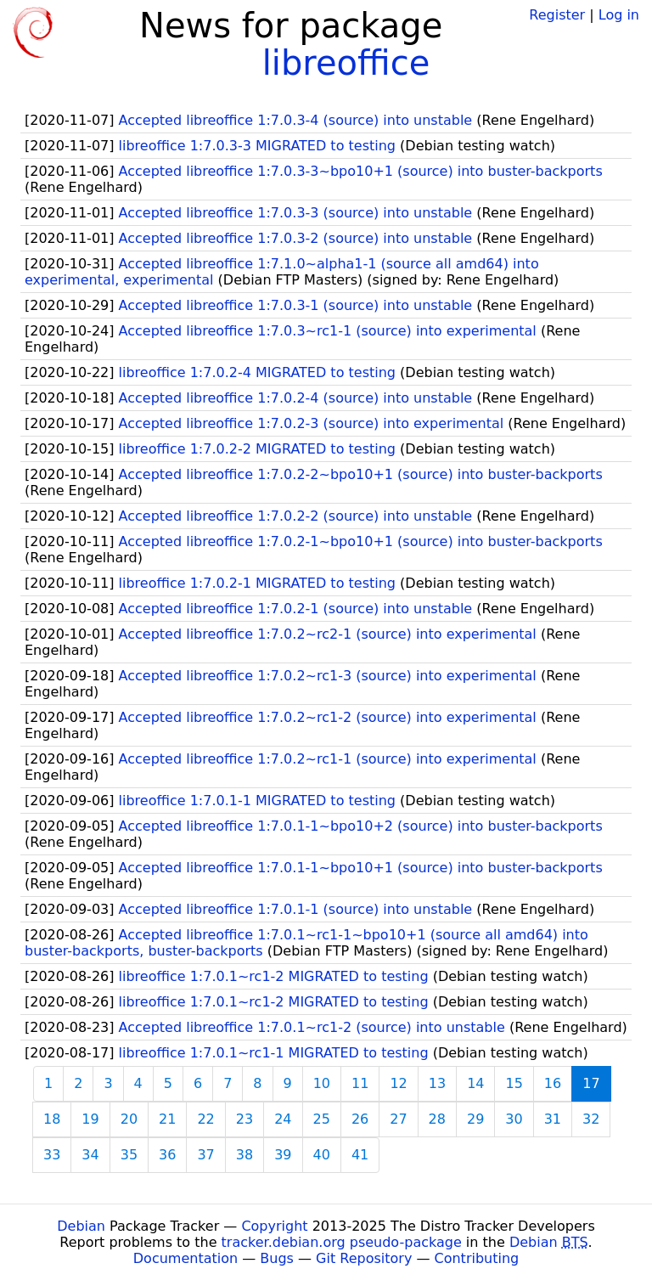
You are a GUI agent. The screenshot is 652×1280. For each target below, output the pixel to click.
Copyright (274, 1226)
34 (90, 1155)
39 (282, 1155)
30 (513, 1119)
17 (590, 1083)
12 (398, 1083)
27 (398, 1119)
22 (205, 1119)
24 (282, 1119)
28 (437, 1119)
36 (167, 1155)
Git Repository (364, 1258)
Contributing (477, 1258)
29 (475, 1119)
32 (590, 1119)
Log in (619, 15)
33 (51, 1155)
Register (557, 15)
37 (205, 1155)
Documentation (185, 1258)
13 (437, 1083)
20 (129, 1119)
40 (321, 1155)
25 (321, 1119)
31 (552, 1119)
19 (90, 1119)
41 (359, 1155)
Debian (81, 1226)
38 (244, 1155)
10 (321, 1083)
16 (552, 1083)
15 (513, 1083)
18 (51, 1119)
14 (475, 1083)
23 (244, 1119)
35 (129, 1155)
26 (359, 1119)
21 (167, 1119)
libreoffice (346, 62)
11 (359, 1083)
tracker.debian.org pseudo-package (342, 1242)
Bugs (277, 1258)
